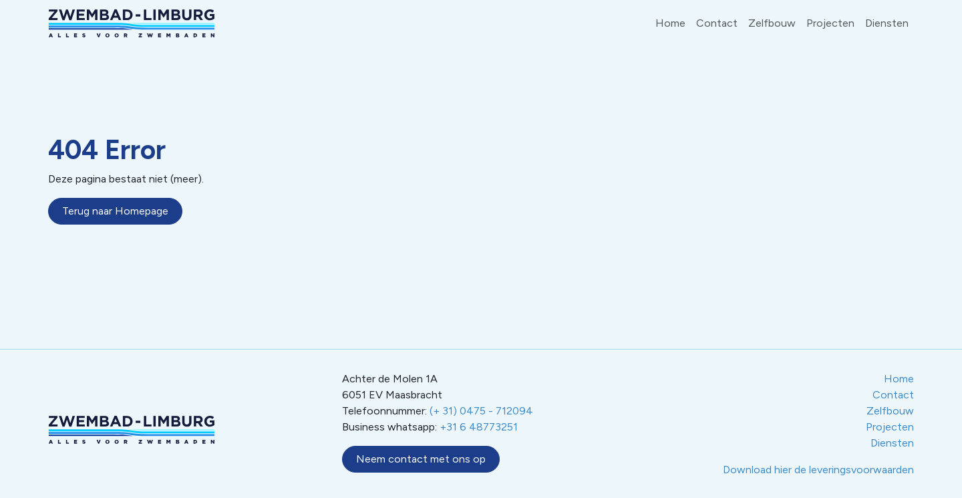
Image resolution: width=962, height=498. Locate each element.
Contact (717, 23)
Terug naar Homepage (115, 211)
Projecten (830, 23)
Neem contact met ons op (421, 459)
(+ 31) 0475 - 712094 (481, 410)
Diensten (887, 23)
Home (670, 23)
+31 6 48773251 (479, 426)
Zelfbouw (772, 23)
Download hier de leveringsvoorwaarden (818, 469)
